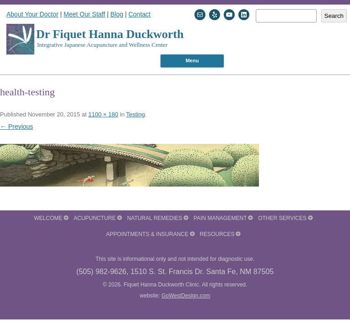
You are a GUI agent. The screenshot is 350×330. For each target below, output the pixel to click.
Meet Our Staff (84, 14)
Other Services (282, 218)
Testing (135, 114)
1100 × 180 (103, 114)
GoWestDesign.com (186, 295)
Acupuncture (95, 218)
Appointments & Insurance (147, 234)
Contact (140, 14)
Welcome (48, 218)
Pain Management (220, 218)
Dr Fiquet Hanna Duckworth (109, 34)
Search (334, 15)
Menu (192, 60)
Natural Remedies (155, 218)
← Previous (16, 126)
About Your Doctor (32, 14)
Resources (216, 234)
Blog (116, 14)
